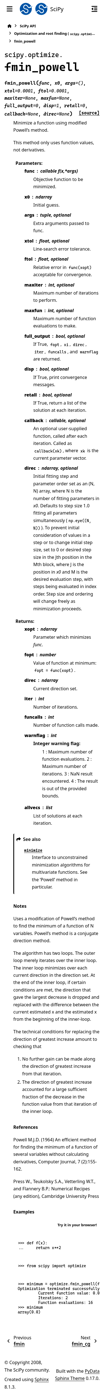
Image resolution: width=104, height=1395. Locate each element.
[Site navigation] (9, 9)
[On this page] (94, 9)
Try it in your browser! (77, 1224)
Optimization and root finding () (55, 33)
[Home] (9, 26)
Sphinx (42, 1379)
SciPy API (28, 25)
